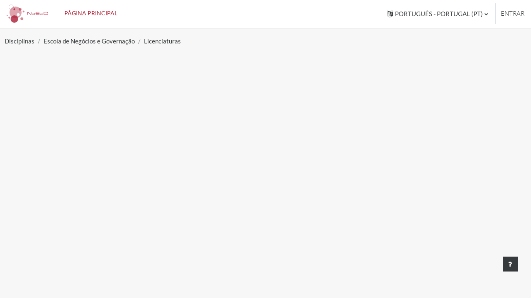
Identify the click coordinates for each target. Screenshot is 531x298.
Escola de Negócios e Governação (107, 41)
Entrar (512, 13)
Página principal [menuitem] (90, 13)
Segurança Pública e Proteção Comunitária (121, 262)
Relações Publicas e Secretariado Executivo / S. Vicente (143, 221)
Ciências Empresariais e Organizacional (116, 207)
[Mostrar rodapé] (510, 264)
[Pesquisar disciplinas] (78, 129)
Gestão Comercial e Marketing (100, 180)
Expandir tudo (475, 153)
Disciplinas (38, 41)
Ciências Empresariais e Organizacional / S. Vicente (137, 234)
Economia (63, 193)
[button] (437, 14)
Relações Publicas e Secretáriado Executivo (122, 166)
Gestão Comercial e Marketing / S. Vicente (120, 248)
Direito (58, 275)
